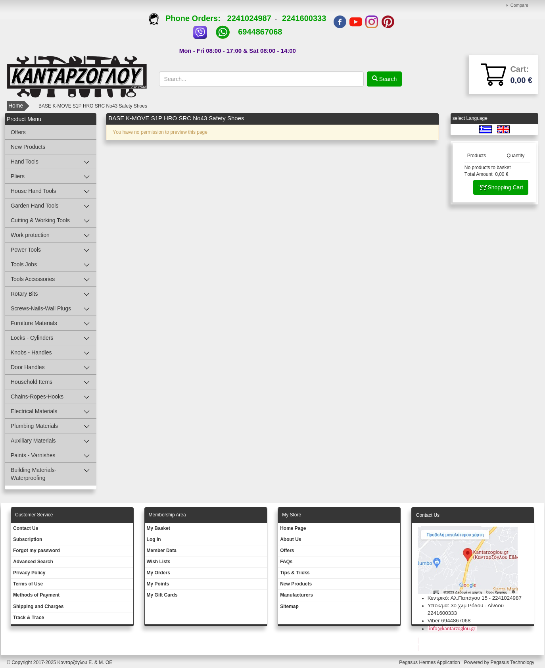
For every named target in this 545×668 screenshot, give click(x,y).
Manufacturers (296, 595)
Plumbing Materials (34, 426)
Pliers (18, 176)
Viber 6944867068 (449, 621)
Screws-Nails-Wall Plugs (41, 308)
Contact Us (25, 528)
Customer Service (34, 515)
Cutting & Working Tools (40, 220)
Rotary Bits (24, 294)
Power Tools (26, 249)
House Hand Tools (33, 191)
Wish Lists (159, 561)
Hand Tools (24, 161)
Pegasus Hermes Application (430, 662)
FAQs (286, 561)
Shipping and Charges (38, 606)
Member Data (162, 550)
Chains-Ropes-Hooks (37, 396)
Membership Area (167, 515)
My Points (158, 584)
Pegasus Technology (512, 662)
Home (15, 105)
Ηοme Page (293, 528)
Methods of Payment (36, 595)
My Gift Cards (162, 595)
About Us (290, 539)
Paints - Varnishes (33, 455)
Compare (519, 5)
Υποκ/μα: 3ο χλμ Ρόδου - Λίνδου (466, 605)
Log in (154, 539)
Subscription (27, 539)
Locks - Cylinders (32, 338)
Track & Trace (28, 617)
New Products (28, 147)
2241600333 (304, 18)
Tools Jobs (24, 264)
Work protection (30, 235)
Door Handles (28, 367)
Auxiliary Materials (33, 440)
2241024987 (249, 18)
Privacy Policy (29, 573)
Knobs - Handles (31, 352)
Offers (18, 132)
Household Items (31, 382)
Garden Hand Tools (34, 205)
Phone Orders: (188, 18)
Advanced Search (33, 561)
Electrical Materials (34, 411)
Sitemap (289, 606)
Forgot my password (36, 550)
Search (387, 79)
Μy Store (291, 515)
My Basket (158, 528)
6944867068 (260, 31)
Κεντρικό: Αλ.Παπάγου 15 (457, 598)
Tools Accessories (33, 279)
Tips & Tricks (294, 573)
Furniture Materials (34, 323)
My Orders (158, 573)
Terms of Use (28, 584)
